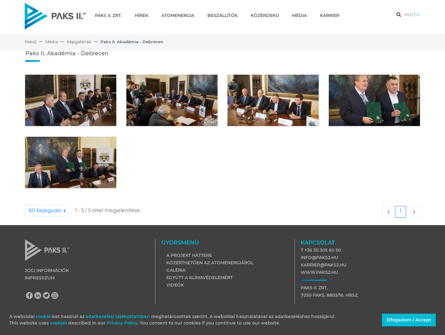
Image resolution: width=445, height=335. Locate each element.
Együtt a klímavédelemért (199, 277)
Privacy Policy (122, 323)
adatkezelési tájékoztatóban (118, 316)
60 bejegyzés (50, 210)
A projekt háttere (189, 255)
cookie (43, 316)
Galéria (175, 270)
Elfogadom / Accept (409, 320)
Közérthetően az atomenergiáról (209, 263)
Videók (175, 285)
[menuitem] (110, 15)
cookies (59, 323)
